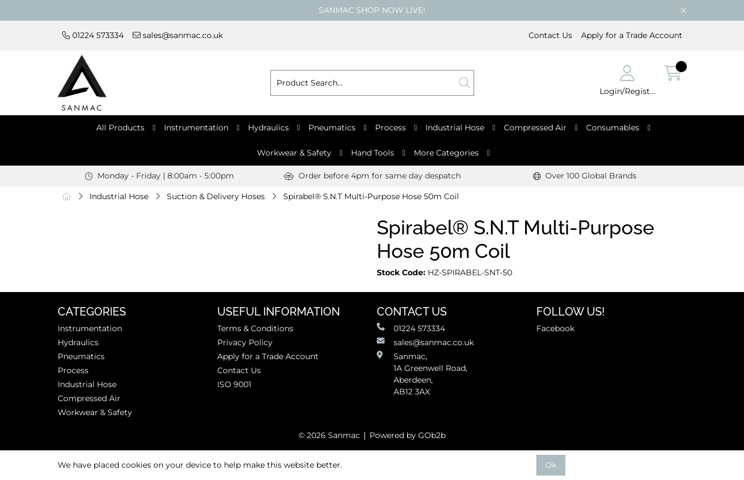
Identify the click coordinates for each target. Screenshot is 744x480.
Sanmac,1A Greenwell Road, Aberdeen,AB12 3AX (422, 374)
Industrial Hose (454, 128)
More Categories (446, 153)
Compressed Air (535, 128)
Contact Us (550, 35)
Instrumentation (196, 128)
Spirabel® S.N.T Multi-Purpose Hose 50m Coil (371, 196)
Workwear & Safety (294, 153)
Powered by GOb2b (407, 435)
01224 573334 (93, 35)
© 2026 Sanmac (329, 435)
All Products (120, 128)
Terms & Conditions (255, 328)
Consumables (612, 128)
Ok (550, 465)
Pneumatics (331, 128)
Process (390, 128)
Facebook (555, 328)
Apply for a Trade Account (631, 35)
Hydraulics (268, 128)
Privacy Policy (245, 342)
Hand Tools (372, 153)
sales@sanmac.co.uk (178, 35)
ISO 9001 (234, 384)
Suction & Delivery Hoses (216, 196)
